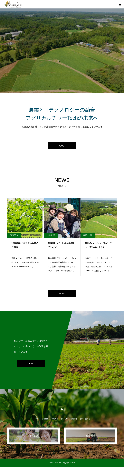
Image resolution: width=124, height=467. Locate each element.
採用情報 (74, 419)
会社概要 (45, 419)
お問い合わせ (85, 419)
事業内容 (54, 419)
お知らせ (64, 419)
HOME (36, 419)
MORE (62, 294)
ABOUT (62, 146)
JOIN (31, 364)
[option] (62, 50)
